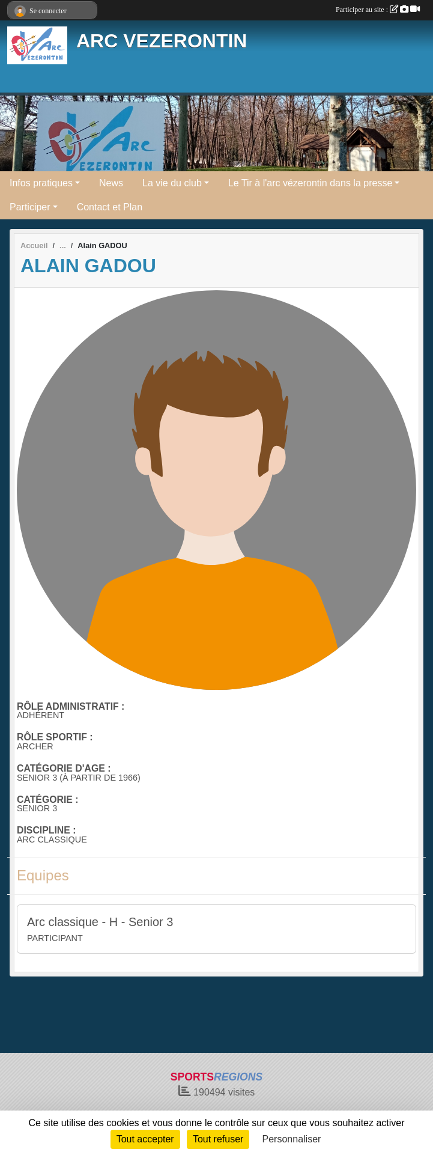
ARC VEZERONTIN (161, 41)
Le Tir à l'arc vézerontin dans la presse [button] (310, 183)
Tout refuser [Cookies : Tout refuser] (218, 1139)
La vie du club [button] (172, 183)
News (111, 183)
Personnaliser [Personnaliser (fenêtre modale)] (291, 1139)
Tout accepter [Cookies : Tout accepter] (145, 1139)
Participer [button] (30, 207)
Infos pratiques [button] (41, 183)
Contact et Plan (109, 207)
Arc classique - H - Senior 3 (100, 921)
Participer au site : (378, 9)
